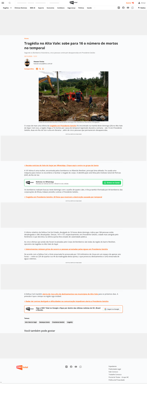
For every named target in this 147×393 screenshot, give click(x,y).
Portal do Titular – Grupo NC (119, 377)
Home (26, 38)
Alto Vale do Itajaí (31, 322)
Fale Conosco (113, 372)
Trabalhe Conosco (115, 374)
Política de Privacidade (117, 380)
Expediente (113, 366)
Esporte (41, 8)
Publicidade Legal (115, 369)
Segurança (71, 8)
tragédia (69, 322)
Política (81, 8)
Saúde (89, 8)
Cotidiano (60, 8)
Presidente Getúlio (58, 322)
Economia (50, 8)
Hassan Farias (39, 62)
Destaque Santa (44, 322)
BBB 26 (32, 8)
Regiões (6, 8)
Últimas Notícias (21, 8)
